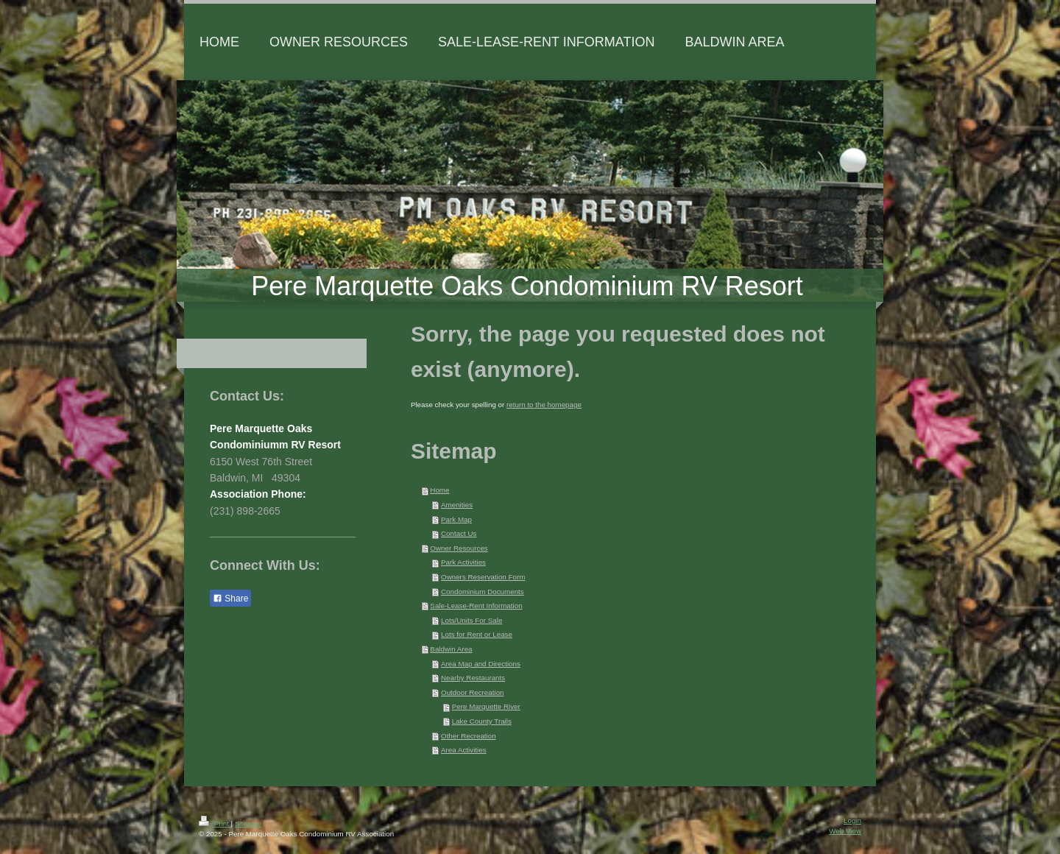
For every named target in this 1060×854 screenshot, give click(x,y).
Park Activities (463, 562)
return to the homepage (544, 404)
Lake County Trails (482, 721)
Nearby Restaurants (473, 678)
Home (439, 490)
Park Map (456, 519)
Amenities (457, 505)
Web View (845, 831)
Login (852, 820)
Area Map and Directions (480, 664)
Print (215, 823)
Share (230, 598)
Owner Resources (458, 548)
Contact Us (458, 533)
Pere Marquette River (486, 706)
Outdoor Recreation (472, 692)
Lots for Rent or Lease (476, 634)
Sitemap (248, 823)
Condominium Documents (482, 591)
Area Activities (464, 750)
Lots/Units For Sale (471, 620)
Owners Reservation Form (483, 577)
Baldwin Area (451, 649)
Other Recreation (468, 736)
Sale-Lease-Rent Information (476, 605)
